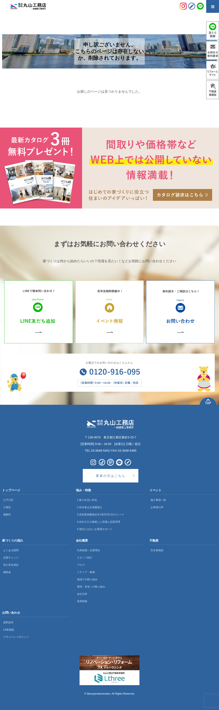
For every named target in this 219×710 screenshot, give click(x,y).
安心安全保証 (11, 564)
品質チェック (11, 557)
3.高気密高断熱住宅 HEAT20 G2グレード (100, 514)
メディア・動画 (86, 572)
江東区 (7, 507)
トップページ (11, 490)
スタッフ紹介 (84, 557)
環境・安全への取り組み (91, 586)
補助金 (7, 572)
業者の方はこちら (110, 476)
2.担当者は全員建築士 (89, 507)
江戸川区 (8, 500)
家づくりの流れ (12, 540)
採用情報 (82, 601)
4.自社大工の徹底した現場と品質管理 (98, 521)
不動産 (153, 540)
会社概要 (82, 540)
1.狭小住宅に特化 (87, 500)
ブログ (81, 564)
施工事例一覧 (158, 500)
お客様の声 (157, 507)
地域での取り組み (87, 579)
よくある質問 (11, 550)
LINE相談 (8, 629)
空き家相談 (157, 550)
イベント (155, 490)
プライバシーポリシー (16, 637)
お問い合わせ (11, 612)
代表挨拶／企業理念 (88, 550)
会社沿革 (82, 593)
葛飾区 (7, 514)
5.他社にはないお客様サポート (94, 529)
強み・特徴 (83, 490)
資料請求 (8, 622)
